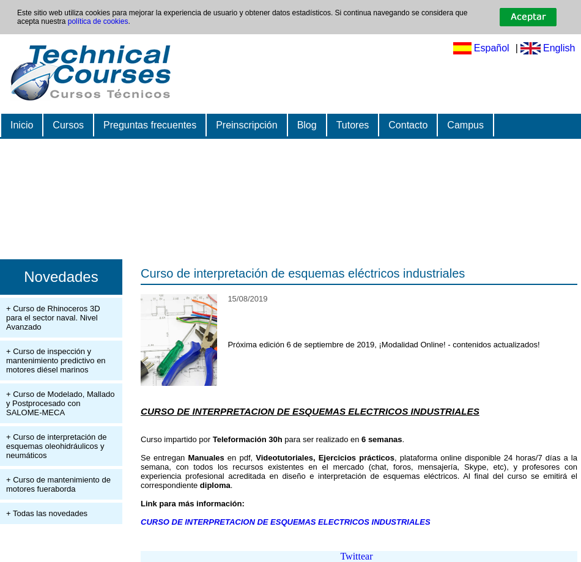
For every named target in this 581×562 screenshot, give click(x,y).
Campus (465, 125)
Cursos (68, 125)
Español (491, 48)
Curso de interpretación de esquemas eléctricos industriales (303, 273)
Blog (307, 125)
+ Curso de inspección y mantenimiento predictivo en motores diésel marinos (56, 360)
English (559, 48)
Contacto (407, 125)
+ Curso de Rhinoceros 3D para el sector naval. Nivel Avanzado (53, 317)
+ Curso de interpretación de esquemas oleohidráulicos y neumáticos (56, 446)
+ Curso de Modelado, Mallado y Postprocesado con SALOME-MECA (60, 403)
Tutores (352, 125)
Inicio (21, 125)
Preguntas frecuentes (149, 125)
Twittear (356, 556)
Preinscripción (246, 125)
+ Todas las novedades (46, 513)
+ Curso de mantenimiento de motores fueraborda (58, 484)
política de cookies (98, 21)
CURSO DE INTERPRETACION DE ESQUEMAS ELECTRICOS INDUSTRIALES (286, 522)
